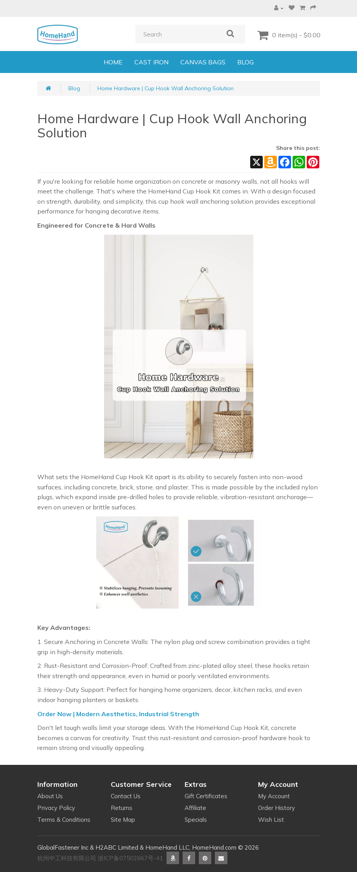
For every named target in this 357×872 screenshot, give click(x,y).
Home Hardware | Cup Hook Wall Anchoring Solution (165, 88)
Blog (74, 88)
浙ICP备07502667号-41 (130, 858)
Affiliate (195, 808)
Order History (276, 808)
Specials (196, 819)
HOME (113, 62)
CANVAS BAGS (202, 62)
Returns (121, 808)
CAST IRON (151, 62)
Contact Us (126, 796)
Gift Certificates (206, 796)
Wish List (271, 819)
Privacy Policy (56, 808)
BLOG (245, 62)
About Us (50, 796)
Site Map (123, 819)
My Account (274, 796)
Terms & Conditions (63, 819)
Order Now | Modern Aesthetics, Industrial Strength (118, 714)
